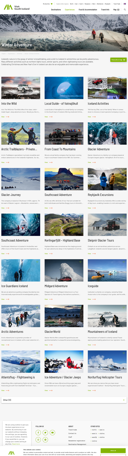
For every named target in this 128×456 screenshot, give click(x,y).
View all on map (116, 60)
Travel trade (72, 430)
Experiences (11, 53)
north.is (94, 430)
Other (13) (7, 400)
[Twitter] (45, 432)
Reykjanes (87, 4)
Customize (113, 447)
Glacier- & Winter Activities (32, 53)
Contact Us (72, 433)
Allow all (113, 441)
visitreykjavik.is (102, 433)
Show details (27, 452)
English (4, 53)
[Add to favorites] (37, 79)
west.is (94, 433)
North (71, 4)
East (76, 4)
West (93, 4)
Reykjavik (107, 4)
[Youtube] (52, 432)
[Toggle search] (125, 10)
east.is (102, 430)
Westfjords (100, 4)
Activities (19, 53)
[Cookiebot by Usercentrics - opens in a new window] (11, 452)
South (81, 4)
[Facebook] (38, 432)
